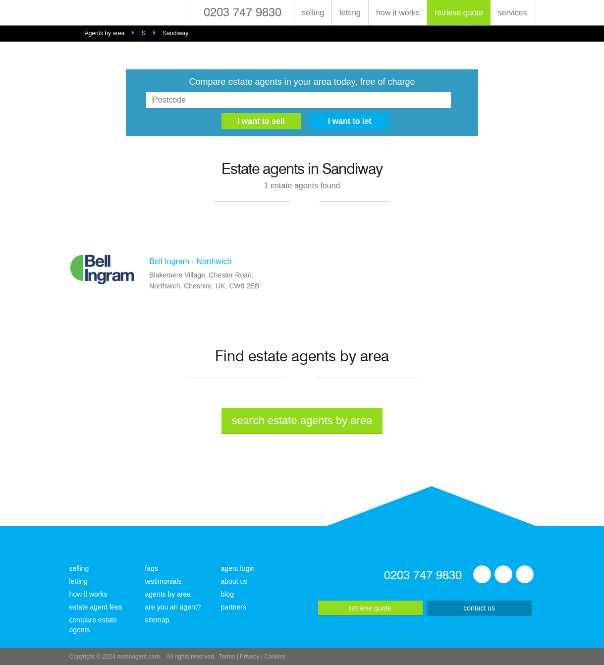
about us (234, 581)
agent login (238, 568)
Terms (227, 656)
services (512, 12)
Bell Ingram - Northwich (190, 261)
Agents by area (105, 33)
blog (227, 594)
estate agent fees (95, 607)
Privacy (249, 656)
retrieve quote (459, 12)
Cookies (274, 656)
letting (350, 12)
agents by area (168, 594)
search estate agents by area (302, 420)
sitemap (157, 620)
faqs (151, 568)
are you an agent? (173, 607)
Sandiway (175, 33)
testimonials (163, 581)
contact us (479, 608)
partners (233, 607)
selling (313, 12)
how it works (398, 12)
